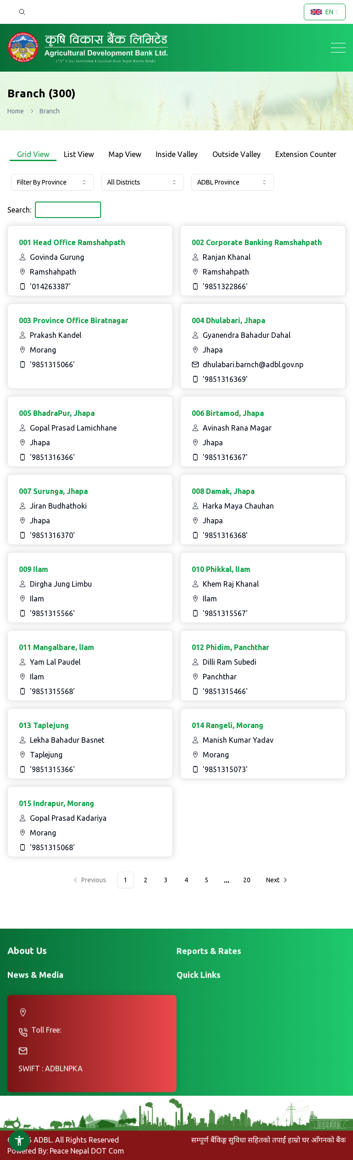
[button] (19, 1141)
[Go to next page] (276, 880)
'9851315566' (52, 613)
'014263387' (50, 286)
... (226, 880)
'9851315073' (225, 769)
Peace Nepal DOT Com (87, 1151)
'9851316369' (225, 379)
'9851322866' (225, 286)
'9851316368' (225, 535)
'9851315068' (52, 847)
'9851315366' (52, 769)
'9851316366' (52, 457)
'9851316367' (225, 457)
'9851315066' (52, 364)
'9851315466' (225, 691)
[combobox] (325, 12)
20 (247, 880)
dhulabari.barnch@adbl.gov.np (253, 364)
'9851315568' (52, 691)
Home (15, 111)
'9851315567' (225, 613)
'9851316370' (52, 535)
